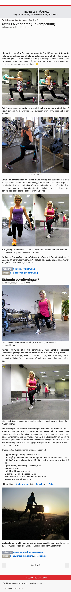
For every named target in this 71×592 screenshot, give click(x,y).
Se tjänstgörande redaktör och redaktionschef (22, 583)
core (36, 556)
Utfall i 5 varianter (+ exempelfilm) (28, 24)
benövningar (21, 273)
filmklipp (17, 269)
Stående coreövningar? (20, 279)
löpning (43, 556)
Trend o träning (35, 11)
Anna (27, 27)
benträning (33, 273)
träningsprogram (35, 552)
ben (12, 273)
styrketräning (28, 269)
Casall (39, 484)
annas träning (19, 552)
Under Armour (22, 484)
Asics (51, 484)
